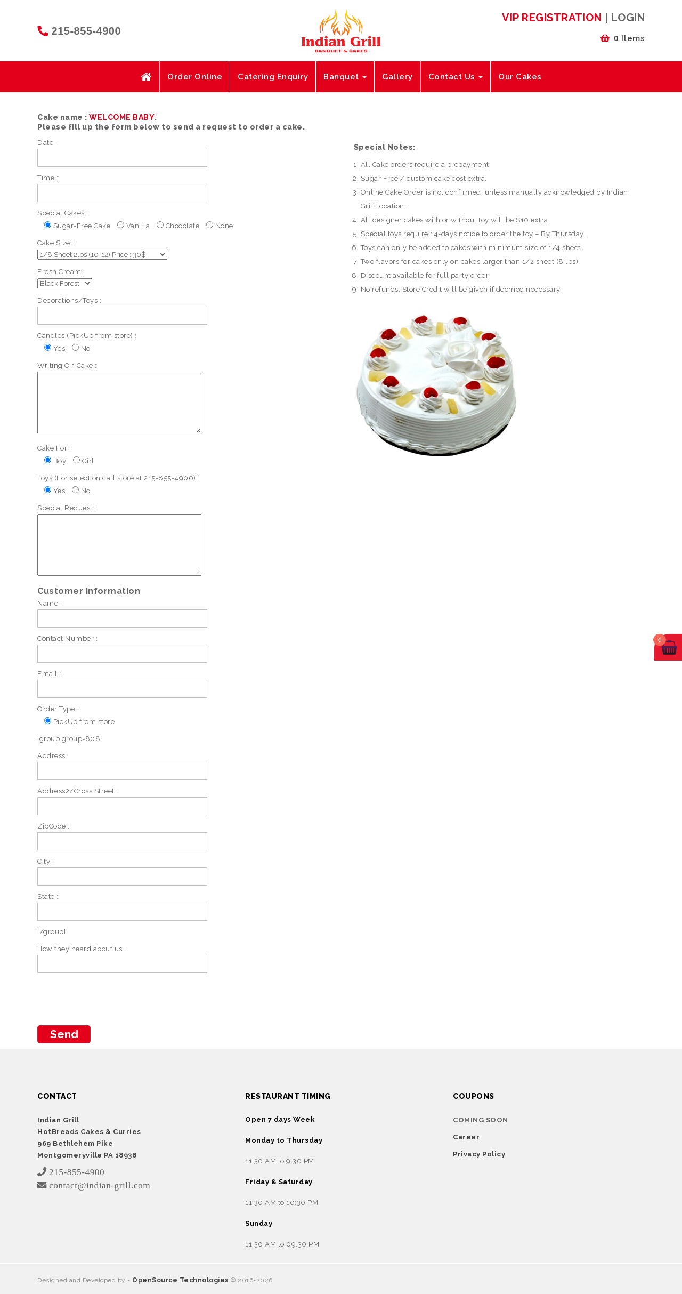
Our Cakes (520, 77)
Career (466, 1137)
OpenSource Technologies (181, 1280)
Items (622, 38)
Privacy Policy (479, 1154)
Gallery (397, 77)
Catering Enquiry (273, 77)
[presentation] (118, 999)
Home (146, 76)
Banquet (345, 77)
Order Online (194, 77)
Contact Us (455, 77)
